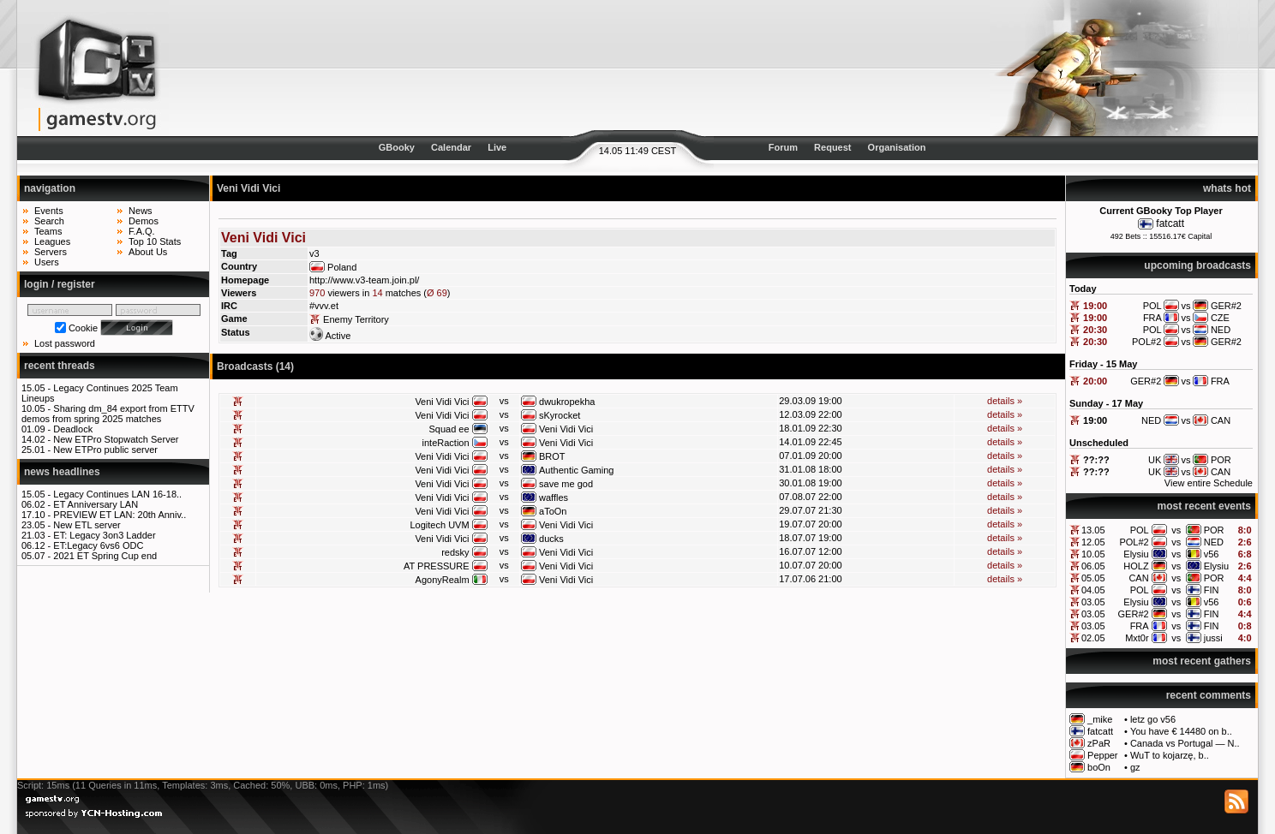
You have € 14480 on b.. (1181, 731)
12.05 (1093, 542)
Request (832, 147)
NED (1214, 542)
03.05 (1093, 602)
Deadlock (73, 429)
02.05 (1093, 638)
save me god (566, 484)
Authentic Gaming (576, 470)
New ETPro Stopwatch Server (115, 439)
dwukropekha (567, 401)
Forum (783, 147)
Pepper (1102, 755)
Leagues (52, 241)
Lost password (64, 343)
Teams (48, 231)
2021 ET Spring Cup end (105, 556)
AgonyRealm (443, 580)
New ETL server (86, 525)
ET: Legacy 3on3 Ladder (104, 535)
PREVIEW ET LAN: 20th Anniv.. (119, 514)
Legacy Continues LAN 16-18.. (117, 494)
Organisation (897, 147)
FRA (1139, 626)
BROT (552, 456)
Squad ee (448, 429)
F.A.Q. (142, 231)
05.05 (1093, 578)
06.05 (1093, 566)
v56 (1211, 554)
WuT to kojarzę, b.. (1169, 755)
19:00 (1095, 306)
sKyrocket (559, 415)
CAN (1138, 578)
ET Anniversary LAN (95, 504)
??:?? (1096, 460)
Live (497, 147)
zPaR (1098, 743)
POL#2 (1133, 542)
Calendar (451, 147)
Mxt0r (1137, 638)
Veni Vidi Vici (442, 401)
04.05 (1093, 590)
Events (48, 211)
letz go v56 (1153, 719)
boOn (1098, 767)
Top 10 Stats (155, 241)
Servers (50, 252)
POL (1139, 530)
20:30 (1095, 330)
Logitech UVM (439, 525)
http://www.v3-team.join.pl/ (364, 280)
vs (1176, 530)
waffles (553, 497)
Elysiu (1135, 554)
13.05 (1093, 530)
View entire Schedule (1208, 483)
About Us (148, 252)
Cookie (83, 328)
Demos (144, 221)
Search (49, 221)
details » (1004, 401)
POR (1214, 530)
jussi (1213, 638)
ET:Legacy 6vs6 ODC (98, 545)
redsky (455, 552)
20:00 (1095, 381)
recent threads (59, 366)
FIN (1211, 590)
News (141, 211)
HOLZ (1135, 566)
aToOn (552, 511)
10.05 (1093, 554)
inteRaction (446, 443)
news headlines (62, 472)
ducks (551, 538)
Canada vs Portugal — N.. (1185, 743)
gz (1135, 767)
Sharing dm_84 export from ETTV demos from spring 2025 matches (108, 413)
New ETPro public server (105, 449)
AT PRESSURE (437, 566)
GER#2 (1133, 614)
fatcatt (1170, 223)
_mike (1099, 719)
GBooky (397, 147)
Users (46, 262)
